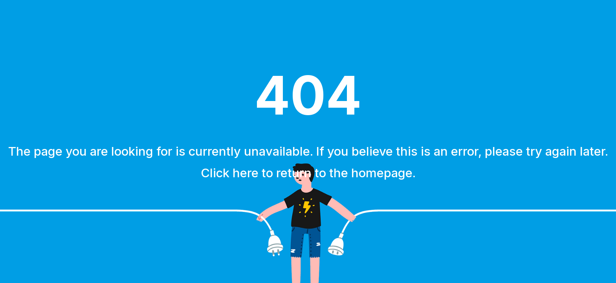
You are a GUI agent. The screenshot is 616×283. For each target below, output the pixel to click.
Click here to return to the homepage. (308, 172)
